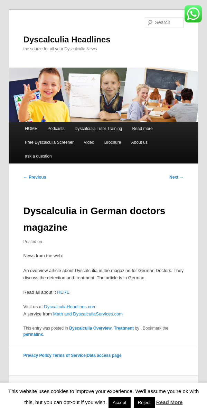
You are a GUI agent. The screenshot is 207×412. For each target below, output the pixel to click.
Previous (34, 177)
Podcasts (55, 128)
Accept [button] (119, 402)
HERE (63, 292)
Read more (142, 128)
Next (176, 177)
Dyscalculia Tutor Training (98, 128)
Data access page (104, 355)
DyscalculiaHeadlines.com (70, 306)
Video (89, 142)
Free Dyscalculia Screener (49, 142)
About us (139, 142)
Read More (169, 402)
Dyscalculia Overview (90, 328)
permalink (33, 334)
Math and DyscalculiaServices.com (88, 313)
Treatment (124, 328)
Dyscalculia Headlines (67, 39)
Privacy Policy (37, 355)
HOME (31, 128)
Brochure (112, 142)
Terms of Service (69, 355)
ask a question (38, 156)
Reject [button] (144, 402)
